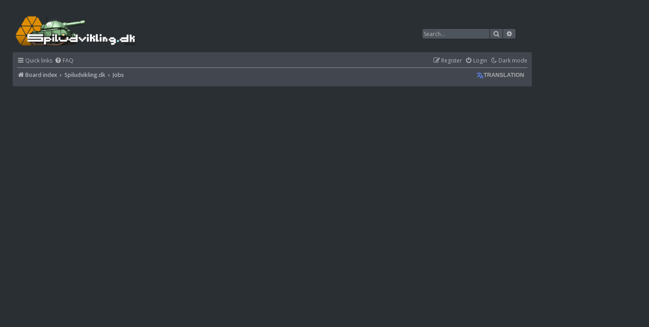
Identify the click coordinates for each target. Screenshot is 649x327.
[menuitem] (64, 61)
